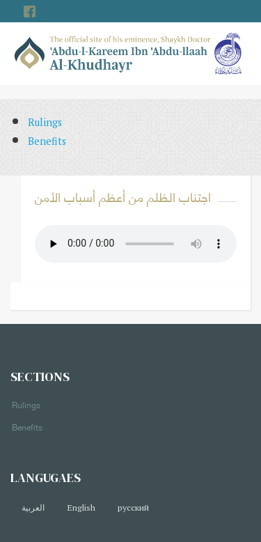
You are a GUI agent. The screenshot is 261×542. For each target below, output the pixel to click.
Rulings (45, 122)
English (81, 507)
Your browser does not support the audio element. (136, 244)
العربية (33, 507)
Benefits (47, 141)
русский (133, 507)
